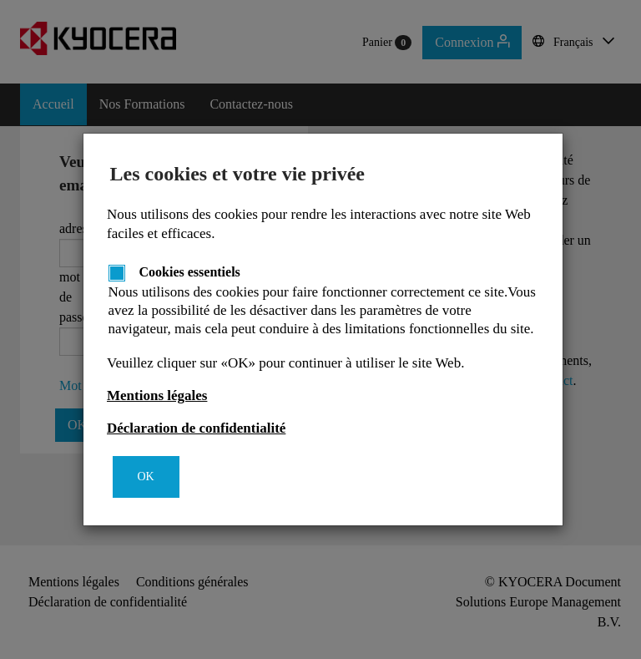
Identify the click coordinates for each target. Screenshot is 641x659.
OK (146, 476)
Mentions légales (157, 395)
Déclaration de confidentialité (196, 428)
